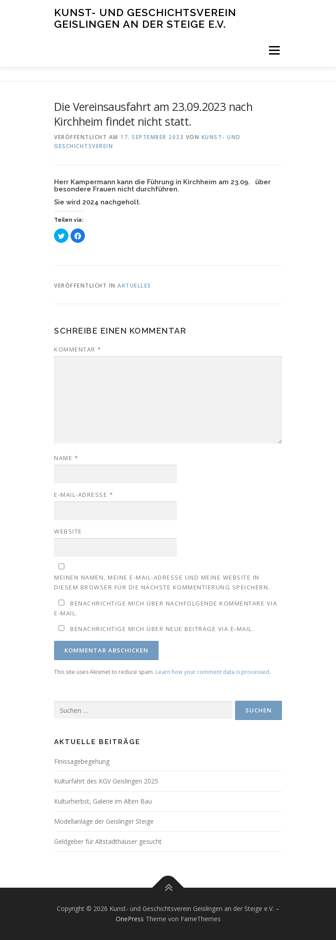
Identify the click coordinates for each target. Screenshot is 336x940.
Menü (273, 50)
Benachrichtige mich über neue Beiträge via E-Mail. (162, 629)
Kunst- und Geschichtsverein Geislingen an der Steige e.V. (145, 18)
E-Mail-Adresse (83, 495)
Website (68, 531)
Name (66, 458)
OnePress (130, 919)
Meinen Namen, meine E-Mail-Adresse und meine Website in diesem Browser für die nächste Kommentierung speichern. (162, 582)
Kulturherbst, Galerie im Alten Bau (103, 801)
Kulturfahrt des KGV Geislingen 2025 (106, 781)
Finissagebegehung (81, 761)
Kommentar (77, 349)
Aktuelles (134, 285)
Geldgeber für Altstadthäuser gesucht (108, 841)
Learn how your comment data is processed (212, 672)
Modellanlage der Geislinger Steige (104, 821)
